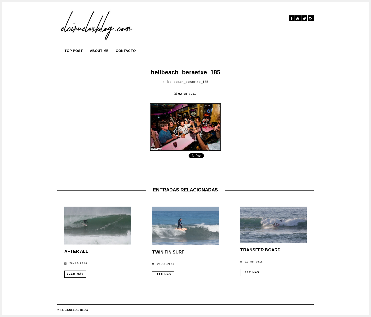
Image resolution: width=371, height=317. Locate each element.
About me (99, 51)
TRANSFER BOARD (260, 250)
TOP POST (73, 51)
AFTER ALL (76, 251)
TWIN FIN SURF (168, 252)
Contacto (126, 51)
